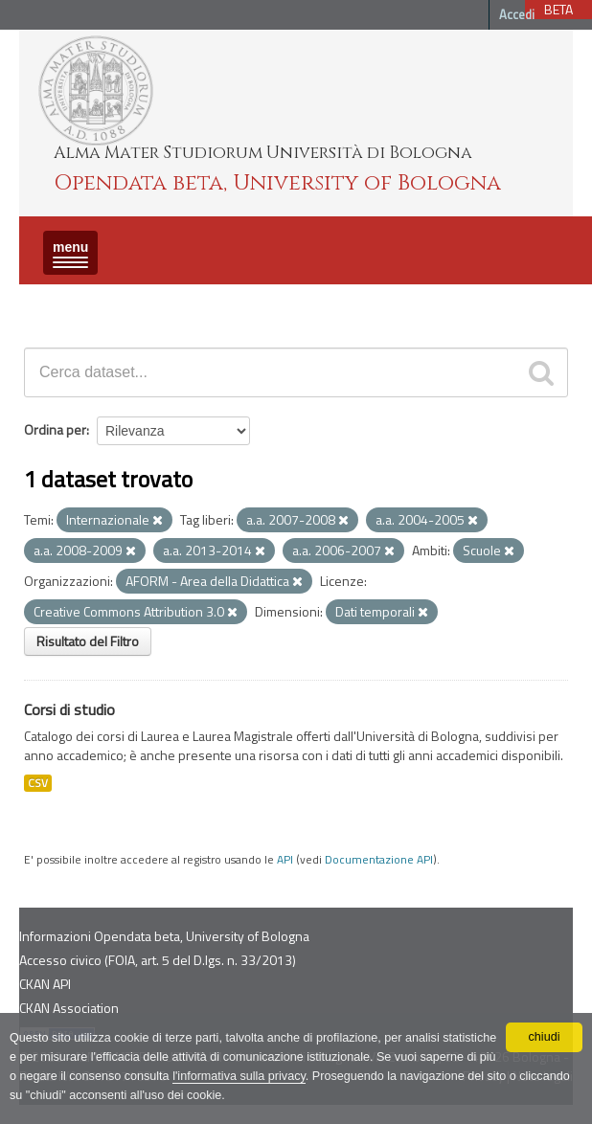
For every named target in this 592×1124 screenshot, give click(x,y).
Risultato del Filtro (87, 641)
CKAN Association (69, 1008)
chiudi (544, 1037)
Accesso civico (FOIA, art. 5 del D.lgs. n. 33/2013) (157, 960)
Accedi (517, 14)
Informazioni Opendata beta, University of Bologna (164, 936)
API (285, 859)
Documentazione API (379, 859)
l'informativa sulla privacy (239, 1076)
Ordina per (55, 429)
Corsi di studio (69, 709)
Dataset (52, 301)
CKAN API (45, 984)
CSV (38, 783)
